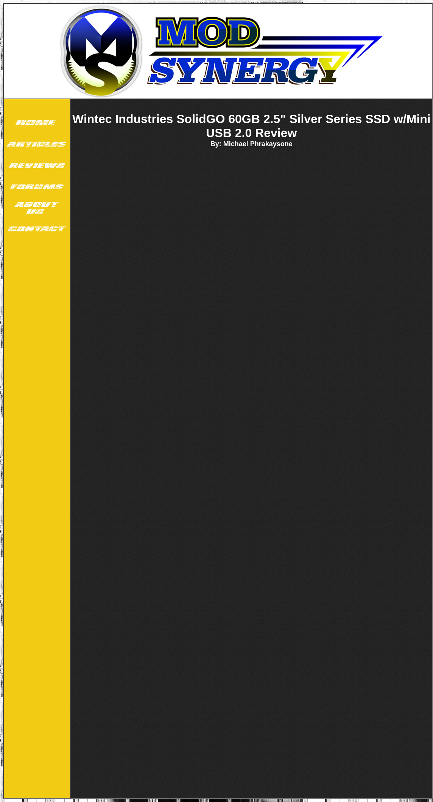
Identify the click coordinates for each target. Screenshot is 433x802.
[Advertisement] (36, 500)
